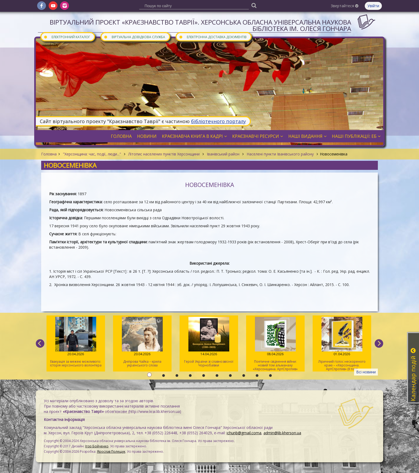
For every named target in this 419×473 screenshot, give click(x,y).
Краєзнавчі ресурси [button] (257, 136)
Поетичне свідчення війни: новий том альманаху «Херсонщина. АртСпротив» (275, 344)
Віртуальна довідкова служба (134, 36)
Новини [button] (147, 136)
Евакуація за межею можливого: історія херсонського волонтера (75, 342)
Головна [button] (121, 136)
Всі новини (366, 371)
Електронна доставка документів (213, 36)
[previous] (40, 343)
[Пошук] (254, 5)
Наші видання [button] (307, 136)
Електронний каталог (67, 36)
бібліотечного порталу (218, 121)
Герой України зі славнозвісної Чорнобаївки (208, 342)
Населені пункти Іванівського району (280, 154)
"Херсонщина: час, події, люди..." (92, 154)
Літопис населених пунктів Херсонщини (164, 154)
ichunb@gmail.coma (244, 432)
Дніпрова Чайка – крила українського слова (142, 342)
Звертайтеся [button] (344, 5)
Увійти (373, 5)
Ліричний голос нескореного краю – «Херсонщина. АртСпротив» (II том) (341, 344)
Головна (49, 154)
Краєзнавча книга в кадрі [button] (194, 136)
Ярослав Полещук (111, 451)
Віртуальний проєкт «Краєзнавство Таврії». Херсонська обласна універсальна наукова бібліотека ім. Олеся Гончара (200, 25)
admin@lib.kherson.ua (282, 432)
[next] (379, 343)
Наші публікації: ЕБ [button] (356, 136)
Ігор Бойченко (96, 446)
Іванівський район (223, 154)
